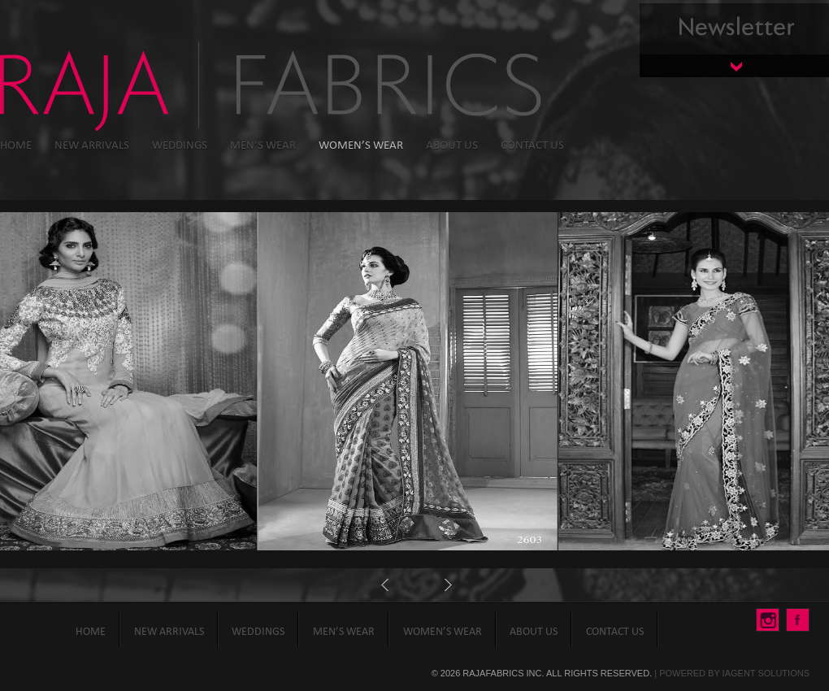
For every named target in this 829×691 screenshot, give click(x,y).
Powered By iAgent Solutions (734, 673)
